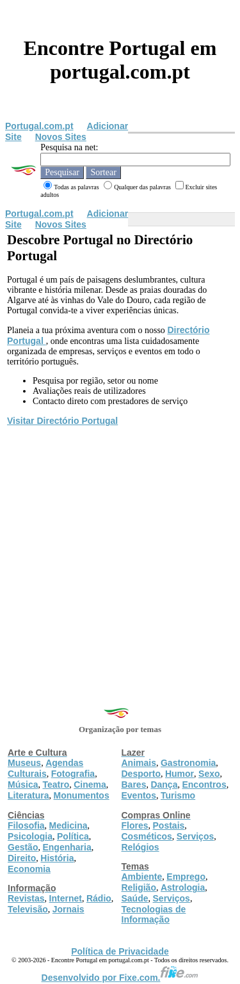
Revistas (26, 898)
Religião (139, 887)
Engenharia (66, 847)
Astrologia (183, 887)
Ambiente (142, 876)
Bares (134, 784)
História (57, 858)
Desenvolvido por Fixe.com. (120, 977)
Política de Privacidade (120, 951)
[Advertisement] (120, 554)
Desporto (141, 774)
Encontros (204, 784)
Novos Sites (60, 137)
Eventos (139, 795)
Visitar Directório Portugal (62, 421)
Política (73, 836)
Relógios (140, 847)
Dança (163, 784)
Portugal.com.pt (39, 126)
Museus (24, 763)
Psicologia (30, 836)
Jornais (68, 909)
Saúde (135, 898)
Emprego (185, 876)
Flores (135, 825)
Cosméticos (147, 836)
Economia (29, 869)
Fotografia (73, 774)
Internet (65, 898)
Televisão (28, 909)
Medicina (68, 825)
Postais (169, 825)
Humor (179, 774)
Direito (22, 858)
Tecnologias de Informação (154, 914)
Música (23, 784)
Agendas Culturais (45, 768)
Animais (139, 763)
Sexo (209, 774)
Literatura (28, 795)
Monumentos (81, 795)
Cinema (90, 784)
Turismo (178, 795)
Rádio (98, 898)
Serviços (195, 836)
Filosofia (26, 825)
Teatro (55, 784)
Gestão (23, 847)
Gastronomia (188, 763)
